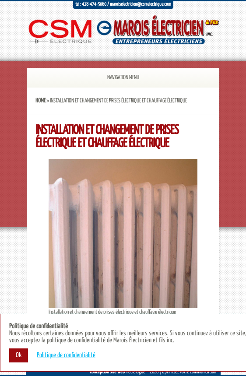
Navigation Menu (112, 78)
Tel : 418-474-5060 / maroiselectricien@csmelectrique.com (123, 4)
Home (40, 101)
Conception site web (107, 372)
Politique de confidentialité (66, 355)
